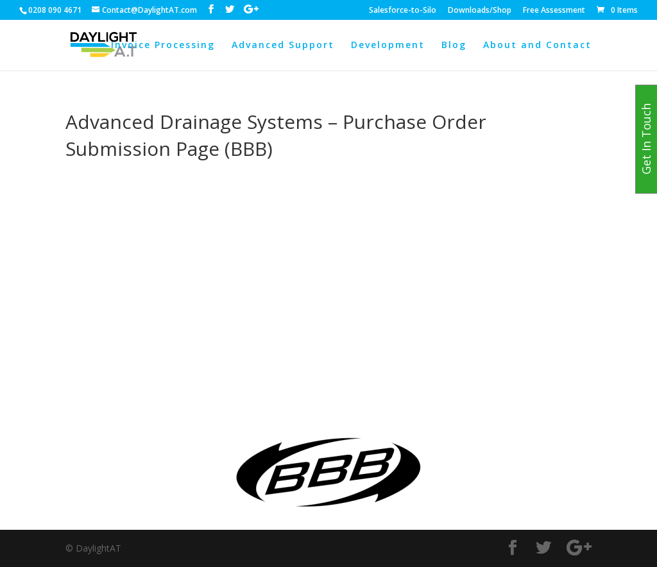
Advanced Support (283, 45)
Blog (453, 45)
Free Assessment (554, 10)
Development (388, 45)
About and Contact (537, 45)
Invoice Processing (163, 45)
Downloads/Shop (479, 10)
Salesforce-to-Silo (402, 10)
